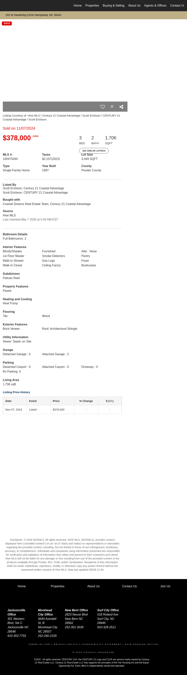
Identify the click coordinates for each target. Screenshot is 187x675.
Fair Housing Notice (141, 644)
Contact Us (177, 5)
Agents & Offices (155, 5)
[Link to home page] (5, 5)
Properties (92, 5)
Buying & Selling (113, 5)
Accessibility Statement (102, 644)
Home (78, 5)
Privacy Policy (66, 644)
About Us (134, 5)
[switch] (102, 107)
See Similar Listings (93, 151)
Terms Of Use (39, 644)
